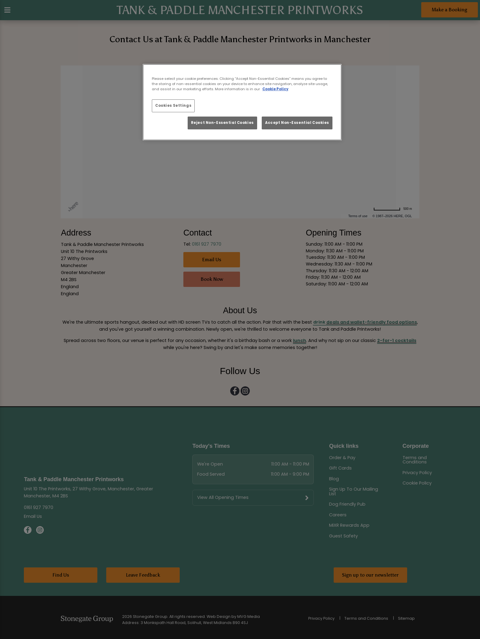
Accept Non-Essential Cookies (297, 122)
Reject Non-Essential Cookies (222, 122)
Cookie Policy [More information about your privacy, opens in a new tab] (275, 89)
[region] (242, 102)
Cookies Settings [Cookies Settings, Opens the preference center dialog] (173, 105)
